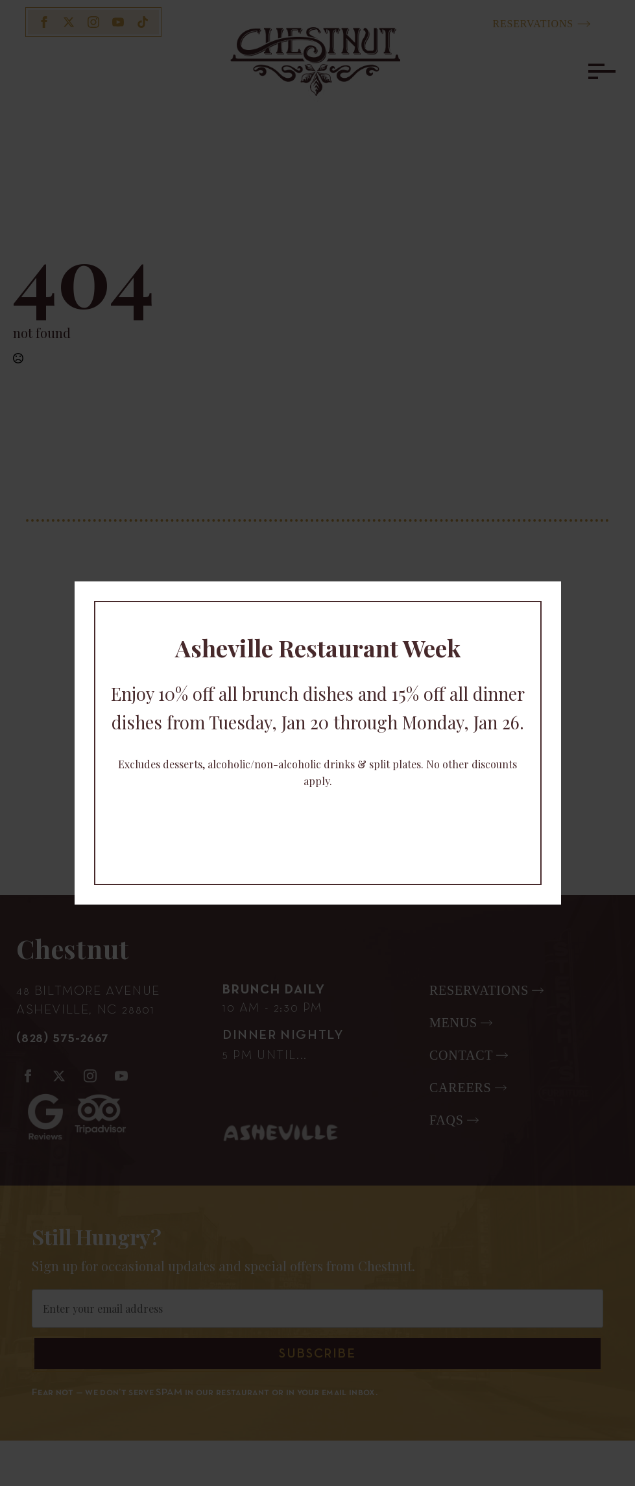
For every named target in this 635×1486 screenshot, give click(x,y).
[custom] (142, 22)
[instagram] (93, 22)
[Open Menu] (598, 71)
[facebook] (44, 22)
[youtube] (118, 22)
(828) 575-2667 (62, 1038)
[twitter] (68, 22)
